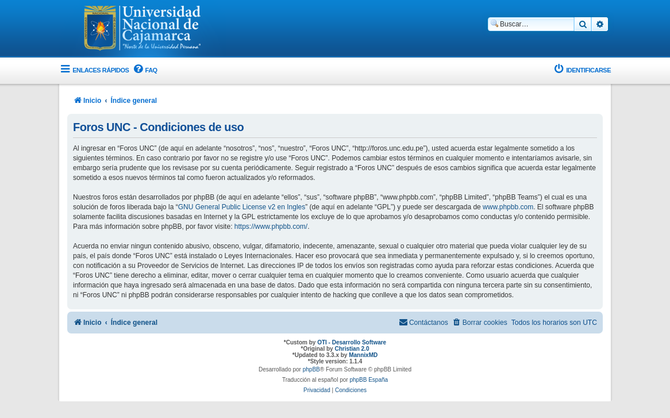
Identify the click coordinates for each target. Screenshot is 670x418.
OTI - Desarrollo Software (351, 342)
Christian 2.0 (351, 349)
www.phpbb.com (508, 207)
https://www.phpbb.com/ (270, 227)
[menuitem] (144, 70)
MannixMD (363, 355)
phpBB (311, 369)
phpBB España (368, 380)
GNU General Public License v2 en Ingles (241, 207)
